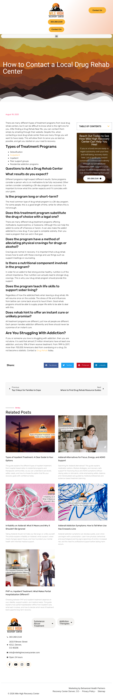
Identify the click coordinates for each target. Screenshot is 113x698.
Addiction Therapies (65, 624)
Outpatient (15, 156)
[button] (56, 38)
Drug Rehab (42, 352)
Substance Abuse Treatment (43, 625)
